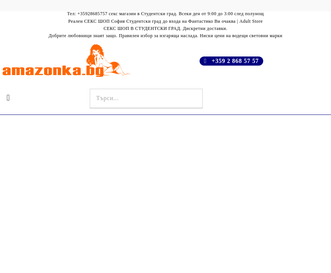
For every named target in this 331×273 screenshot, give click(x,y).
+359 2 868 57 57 (235, 61)
